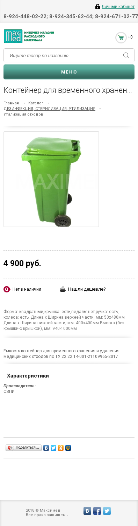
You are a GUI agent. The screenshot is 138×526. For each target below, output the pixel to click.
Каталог (35, 103)
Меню (69, 72)
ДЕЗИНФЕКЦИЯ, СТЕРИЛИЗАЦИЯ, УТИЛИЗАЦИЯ (49, 108)
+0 (130, 37)
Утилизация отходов (23, 114)
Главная (11, 103)
